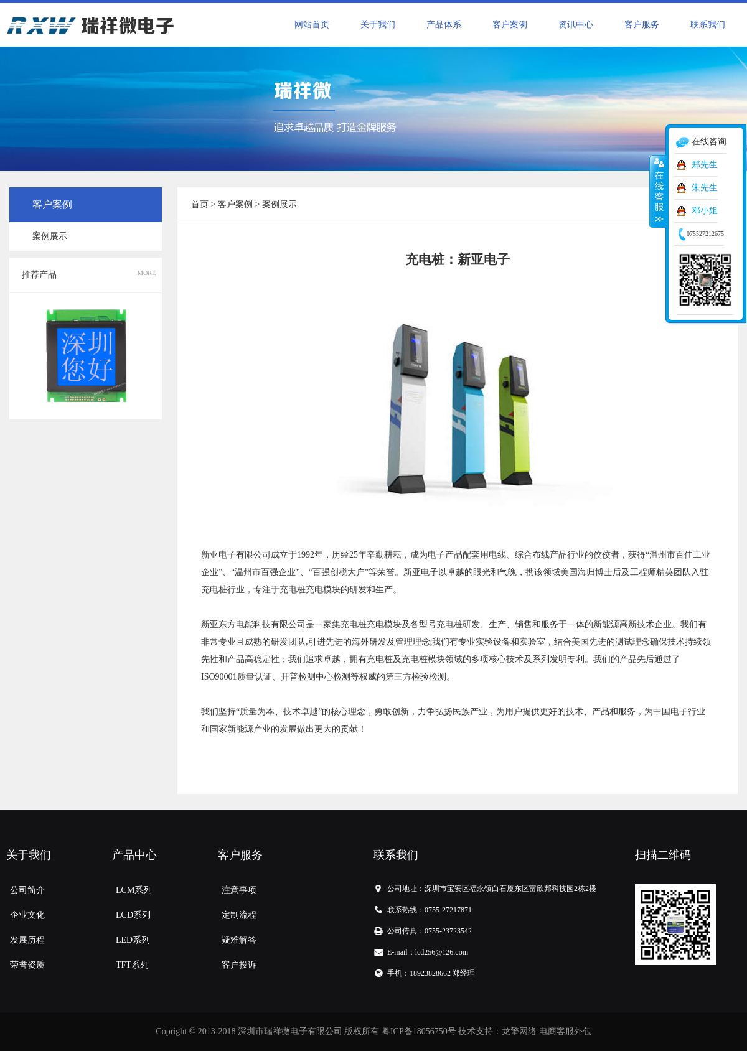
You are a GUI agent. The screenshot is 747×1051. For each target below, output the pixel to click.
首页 (200, 204)
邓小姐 (705, 210)
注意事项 (239, 890)
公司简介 (27, 890)
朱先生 (705, 187)
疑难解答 (239, 940)
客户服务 (641, 24)
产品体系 (443, 24)
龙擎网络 (519, 1031)
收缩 (658, 191)
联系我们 (707, 24)
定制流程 (239, 915)
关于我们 (377, 24)
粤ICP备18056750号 (419, 1031)
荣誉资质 (27, 964)
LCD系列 (133, 915)
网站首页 (311, 24)
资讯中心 (575, 24)
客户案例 (509, 24)
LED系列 (133, 940)
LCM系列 (134, 890)
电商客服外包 (565, 1031)
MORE (147, 272)
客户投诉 (239, 964)
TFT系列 (132, 964)
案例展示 (49, 236)
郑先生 (705, 164)
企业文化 (27, 915)
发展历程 (27, 940)
